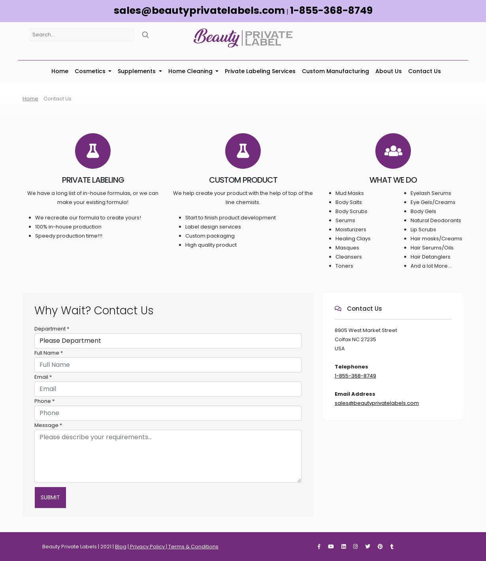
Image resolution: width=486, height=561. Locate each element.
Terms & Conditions (193, 546)
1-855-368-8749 (331, 10)
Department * (51, 328)
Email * (43, 377)
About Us (388, 71)
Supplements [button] (137, 71)
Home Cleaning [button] (191, 71)
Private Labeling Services (260, 71)
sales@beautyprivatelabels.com (199, 10)
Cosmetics (91, 71)
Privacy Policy (147, 546)
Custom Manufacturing (335, 71)
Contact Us (424, 71)
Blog (120, 546)
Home (59, 71)
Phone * (44, 401)
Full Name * (48, 353)
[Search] (145, 34)
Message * (48, 425)
